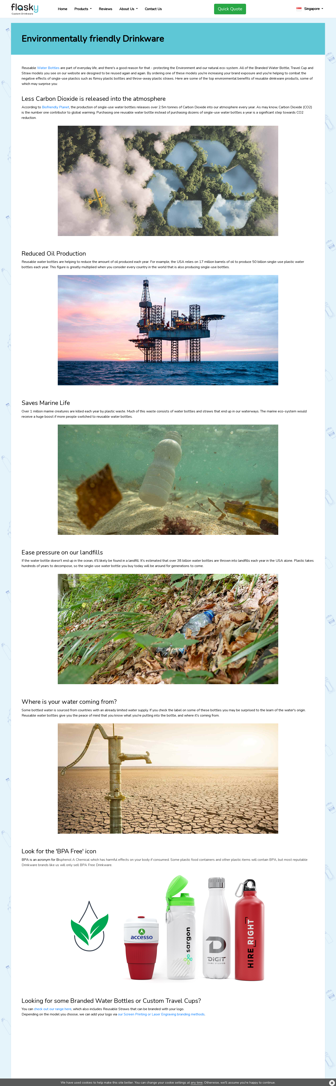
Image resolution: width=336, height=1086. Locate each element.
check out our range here (52, 1009)
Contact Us (153, 9)
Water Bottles (48, 68)
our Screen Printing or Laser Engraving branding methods (161, 1014)
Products (81, 9)
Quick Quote (230, 9)
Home (62, 9)
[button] (310, 8)
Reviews (105, 9)
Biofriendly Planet (55, 107)
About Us (127, 9)
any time (197, 1082)
